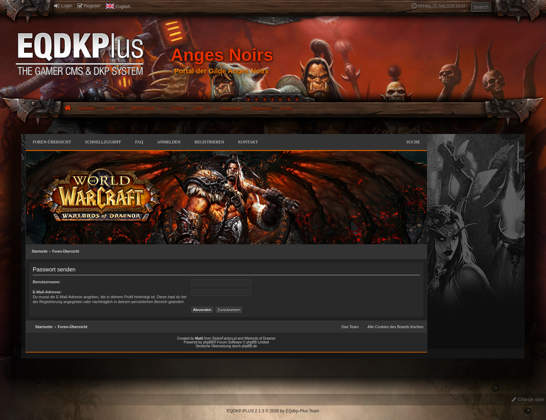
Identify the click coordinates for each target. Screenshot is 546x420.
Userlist (178, 108)
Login (63, 5)
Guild (110, 108)
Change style (528, 399)
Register (88, 5)
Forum (287, 108)
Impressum (261, 108)
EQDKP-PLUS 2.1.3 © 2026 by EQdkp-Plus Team (273, 411)
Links (199, 108)
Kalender (87, 108)
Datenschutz (231, 108)
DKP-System (143, 108)
